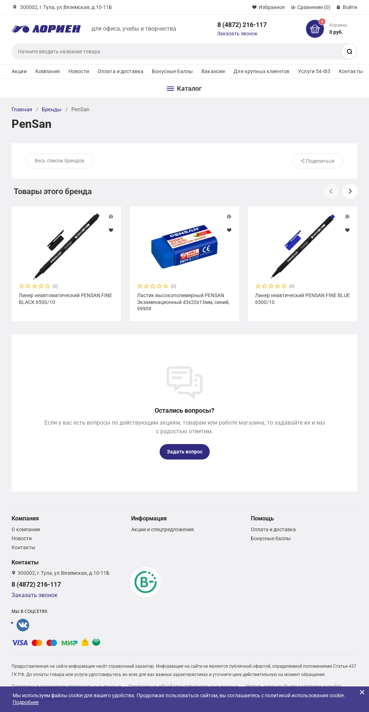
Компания (47, 71)
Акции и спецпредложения (162, 529)
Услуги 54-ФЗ (314, 71)
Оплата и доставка (120, 71)
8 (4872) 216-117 (242, 24)
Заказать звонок (237, 33)
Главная (22, 109)
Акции (19, 71)
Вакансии (213, 71)
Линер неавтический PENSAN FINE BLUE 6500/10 (302, 298)
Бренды (52, 109)
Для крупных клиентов (261, 71)
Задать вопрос (185, 451)
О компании (26, 529)
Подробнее (26, 702)
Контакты (351, 71)
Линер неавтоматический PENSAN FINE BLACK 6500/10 (65, 298)
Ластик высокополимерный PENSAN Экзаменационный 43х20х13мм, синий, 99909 (183, 301)
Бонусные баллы (172, 71)
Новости (78, 71)
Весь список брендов (59, 161)
